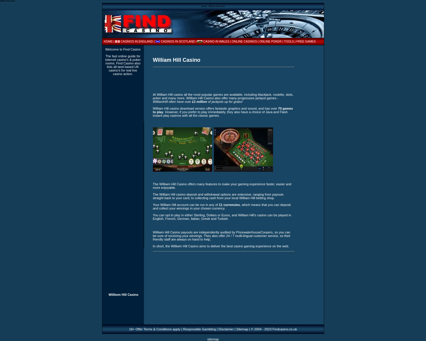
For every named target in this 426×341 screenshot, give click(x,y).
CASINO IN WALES (216, 41)
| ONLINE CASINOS (244, 41)
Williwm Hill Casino (123, 294)
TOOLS (289, 41)
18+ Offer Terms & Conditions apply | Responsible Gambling (172, 329)
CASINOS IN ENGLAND (137, 41)
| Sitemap (241, 329)
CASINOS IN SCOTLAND (178, 41)
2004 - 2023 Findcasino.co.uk (275, 329)
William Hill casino (170, 94)
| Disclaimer (225, 329)
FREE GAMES (306, 41)
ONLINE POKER (270, 41)
